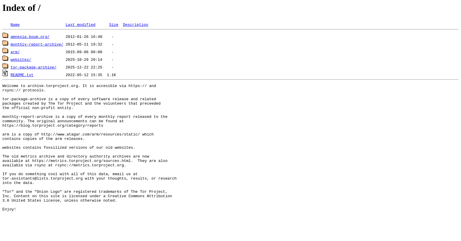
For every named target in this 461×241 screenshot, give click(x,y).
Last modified (80, 24)
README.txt (22, 74)
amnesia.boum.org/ (30, 36)
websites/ (21, 59)
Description (135, 24)
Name (15, 24)
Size (113, 24)
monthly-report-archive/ (37, 44)
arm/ (15, 51)
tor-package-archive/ (33, 67)
